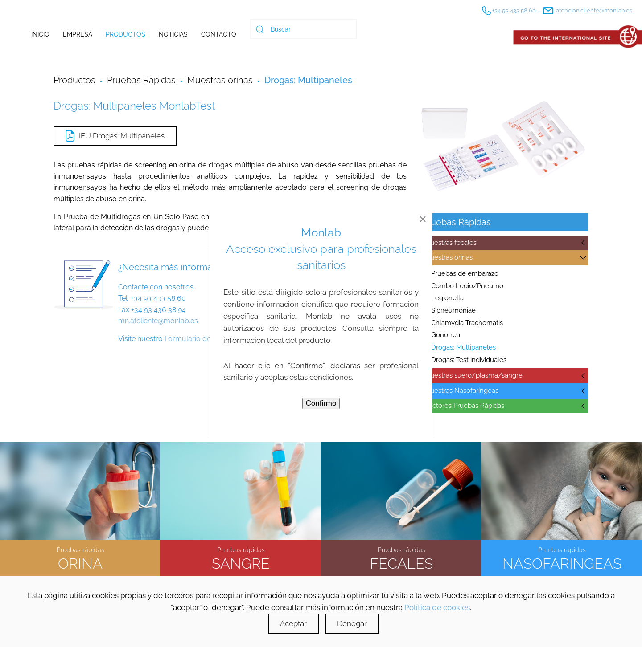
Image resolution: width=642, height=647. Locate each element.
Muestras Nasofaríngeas (461, 391)
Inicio (40, 34)
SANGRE (241, 562)
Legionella (447, 298)
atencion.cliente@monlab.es (587, 10)
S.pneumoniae (453, 310)
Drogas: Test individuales (468, 360)
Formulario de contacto (203, 338)
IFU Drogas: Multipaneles (115, 136)
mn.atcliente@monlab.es (158, 321)
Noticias (173, 34)
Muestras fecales (450, 243)
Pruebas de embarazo (464, 273)
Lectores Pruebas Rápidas (464, 406)
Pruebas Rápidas (141, 80)
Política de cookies (437, 607)
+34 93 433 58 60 (508, 10)
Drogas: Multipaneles (463, 347)
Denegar (352, 623)
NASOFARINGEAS (561, 562)
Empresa (77, 34)
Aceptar (293, 623)
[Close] (422, 219)
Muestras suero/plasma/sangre (473, 375)
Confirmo (321, 403)
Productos (125, 34)
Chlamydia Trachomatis (467, 323)
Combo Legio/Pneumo (467, 286)
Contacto (218, 34)
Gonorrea (445, 335)
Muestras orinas (448, 257)
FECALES (401, 562)
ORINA (80, 562)
